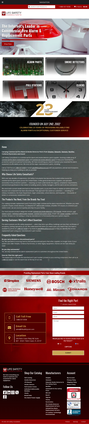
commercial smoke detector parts (44, 160)
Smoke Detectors (30, 380)
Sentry (48, 399)
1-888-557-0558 (64, 7)
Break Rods (28, 395)
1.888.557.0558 (21, 319)
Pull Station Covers (30, 387)
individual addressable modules (22, 214)
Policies (67, 422)
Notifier (71, 152)
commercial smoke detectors (42, 212)
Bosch (48, 395)
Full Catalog (28, 378)
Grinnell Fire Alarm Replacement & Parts (53, 409)
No (78, 344)
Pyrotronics (49, 402)
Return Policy (71, 384)
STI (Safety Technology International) (53, 413)
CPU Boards (28, 382)
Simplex (51, 152)
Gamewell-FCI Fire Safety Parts (54, 389)
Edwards (57, 152)
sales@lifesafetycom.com (40, 168)
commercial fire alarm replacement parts (15, 160)
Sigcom (48, 397)
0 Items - (80, 7)
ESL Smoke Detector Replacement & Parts (53, 405)
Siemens (65, 152)
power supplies (65, 214)
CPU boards (57, 212)
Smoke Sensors (29, 384)
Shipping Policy (72, 382)
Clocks (26, 393)
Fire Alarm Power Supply (32, 398)
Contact (83, 422)
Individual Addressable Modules (31, 390)
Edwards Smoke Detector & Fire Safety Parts (55, 383)
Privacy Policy (71, 380)
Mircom (48, 393)
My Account (71, 378)
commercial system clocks (42, 214)
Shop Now (8, 44)
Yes (60, 344)
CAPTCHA (68, 347)
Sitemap (75, 422)
